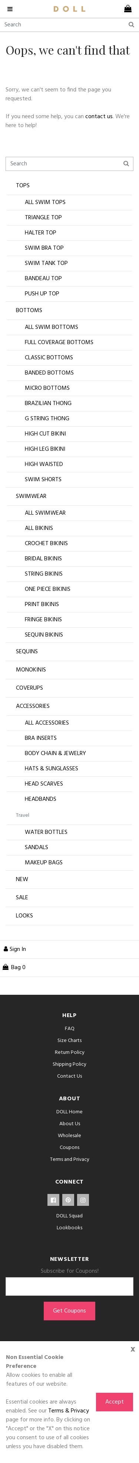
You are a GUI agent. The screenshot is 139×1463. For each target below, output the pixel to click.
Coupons (69, 1147)
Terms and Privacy (69, 1159)
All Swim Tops (45, 202)
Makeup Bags (44, 863)
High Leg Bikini (45, 449)
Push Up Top (42, 294)
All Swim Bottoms (51, 327)
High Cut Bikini (45, 434)
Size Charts (69, 1040)
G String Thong (47, 419)
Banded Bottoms (49, 373)
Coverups (29, 688)
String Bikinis (44, 574)
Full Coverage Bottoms (59, 342)
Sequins (27, 652)
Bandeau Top (43, 279)
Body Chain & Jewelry (55, 753)
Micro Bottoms (47, 388)
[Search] (69, 25)
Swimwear (31, 496)
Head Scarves (44, 784)
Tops (23, 186)
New (22, 879)
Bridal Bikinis (43, 559)
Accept (114, 1402)
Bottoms (29, 310)
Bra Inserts (41, 738)
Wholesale (69, 1136)
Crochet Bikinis (46, 543)
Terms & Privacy (68, 1411)
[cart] (127, 9)
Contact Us (69, 1076)
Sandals (36, 847)
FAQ (70, 1029)
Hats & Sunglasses (51, 769)
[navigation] (11, 9)
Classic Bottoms (49, 358)
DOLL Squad (69, 1216)
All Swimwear (45, 513)
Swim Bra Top (44, 248)
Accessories (33, 706)
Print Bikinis (42, 604)
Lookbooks (69, 1228)
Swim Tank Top (46, 263)
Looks (24, 916)
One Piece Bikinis (47, 589)
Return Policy (70, 1052)
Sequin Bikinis (44, 635)
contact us (99, 117)
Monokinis (31, 670)
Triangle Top (43, 218)
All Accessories (47, 723)
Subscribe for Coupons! (70, 1271)
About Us (69, 1124)
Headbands (40, 799)
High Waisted (44, 464)
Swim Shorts (43, 480)
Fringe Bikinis (43, 620)
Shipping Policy (69, 1064)
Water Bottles (46, 832)
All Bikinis (39, 528)
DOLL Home (69, 1112)
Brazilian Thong (48, 403)
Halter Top (40, 233)
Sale (22, 898)
